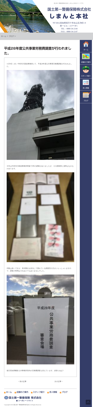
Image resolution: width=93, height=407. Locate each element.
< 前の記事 (22, 381)
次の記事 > (58, 381)
